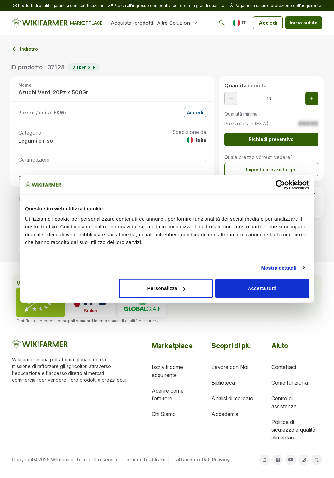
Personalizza (166, 288)
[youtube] (290, 460)
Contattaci (283, 367)
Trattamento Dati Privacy (200, 459)
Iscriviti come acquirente (167, 371)
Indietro (24, 49)
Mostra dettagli (278, 267)
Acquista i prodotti (132, 23)
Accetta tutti (262, 288)
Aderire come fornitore (168, 394)
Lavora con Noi (229, 367)
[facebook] (277, 460)
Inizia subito (304, 22)
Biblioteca (223, 382)
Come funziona (289, 382)
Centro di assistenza (284, 402)
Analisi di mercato (232, 398)
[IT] (239, 22)
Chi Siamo (164, 414)
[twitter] (316, 460)
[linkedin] (264, 460)
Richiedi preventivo (271, 139)
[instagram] (303, 460)
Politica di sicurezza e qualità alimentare (293, 430)
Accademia (224, 414)
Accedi (268, 23)
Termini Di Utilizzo (144, 459)
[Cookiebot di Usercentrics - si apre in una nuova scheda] (280, 185)
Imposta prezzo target (271, 169)
